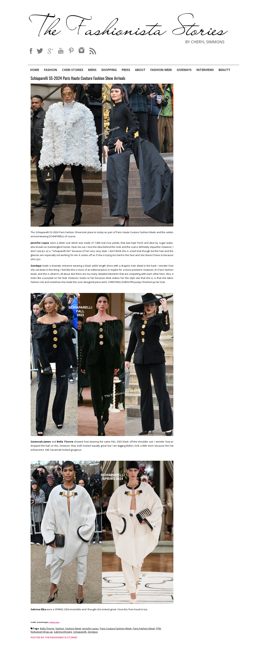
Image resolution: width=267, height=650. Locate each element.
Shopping (109, 70)
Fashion (50, 70)
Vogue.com (54, 622)
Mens (92, 70)
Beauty (224, 70)
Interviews (205, 70)
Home (34, 70)
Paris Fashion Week (144, 628)
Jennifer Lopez (90, 628)
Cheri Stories (72, 70)
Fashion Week (161, 70)
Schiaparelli (79, 631)
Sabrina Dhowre (63, 631)
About (140, 70)
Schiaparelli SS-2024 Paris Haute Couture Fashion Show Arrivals (78, 78)
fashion (59, 628)
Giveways (184, 70)
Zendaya (93, 631)
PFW (158, 628)
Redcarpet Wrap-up (42, 631)
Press (126, 70)
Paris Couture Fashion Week (116, 628)
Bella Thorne (47, 628)
